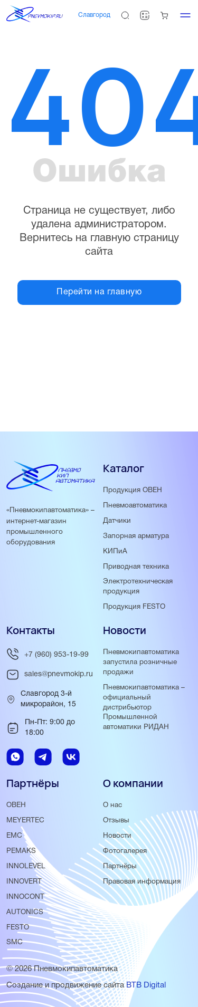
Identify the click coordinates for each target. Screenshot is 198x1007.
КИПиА (115, 551)
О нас (112, 805)
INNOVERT (24, 881)
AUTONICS (24, 912)
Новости (117, 835)
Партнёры (120, 866)
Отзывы (116, 820)
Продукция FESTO (134, 606)
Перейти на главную (99, 292)
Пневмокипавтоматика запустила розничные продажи (141, 662)
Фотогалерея (125, 851)
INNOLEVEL (25, 866)
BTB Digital (146, 985)
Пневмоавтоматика (135, 505)
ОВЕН (16, 805)
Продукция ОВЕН (132, 490)
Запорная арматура (136, 536)
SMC (14, 942)
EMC (14, 835)
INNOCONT (25, 897)
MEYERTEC (25, 820)
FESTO (17, 927)
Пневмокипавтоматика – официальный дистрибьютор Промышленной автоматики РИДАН (144, 707)
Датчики (117, 520)
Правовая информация (142, 881)
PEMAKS (21, 851)
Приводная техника (136, 566)
